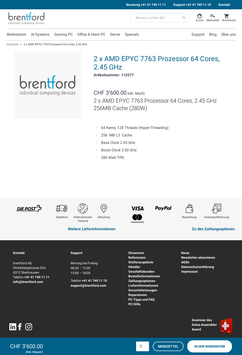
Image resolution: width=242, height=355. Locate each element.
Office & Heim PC (91, 34)
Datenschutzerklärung (197, 267)
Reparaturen (137, 295)
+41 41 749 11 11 (36, 277)
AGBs (185, 262)
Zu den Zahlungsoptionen (213, 229)
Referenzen (137, 257)
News (185, 253)
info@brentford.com (28, 282)
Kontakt (19, 253)
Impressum (189, 271)
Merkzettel (168, 346)
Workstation (16, 34)
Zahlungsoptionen (141, 281)
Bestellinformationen (144, 276)
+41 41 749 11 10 (94, 280)
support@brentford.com (88, 285)
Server (115, 34)
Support (76, 253)
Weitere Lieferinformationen (92, 229)
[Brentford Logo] (26, 18)
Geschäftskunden (141, 271)
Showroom (136, 253)
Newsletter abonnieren (198, 257)
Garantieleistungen (142, 290)
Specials (132, 34)
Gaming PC (63, 34)
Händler (134, 267)
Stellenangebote (140, 262)
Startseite (12, 44)
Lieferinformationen (143, 285)
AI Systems (40, 34)
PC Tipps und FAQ (141, 299)
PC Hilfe (134, 304)
